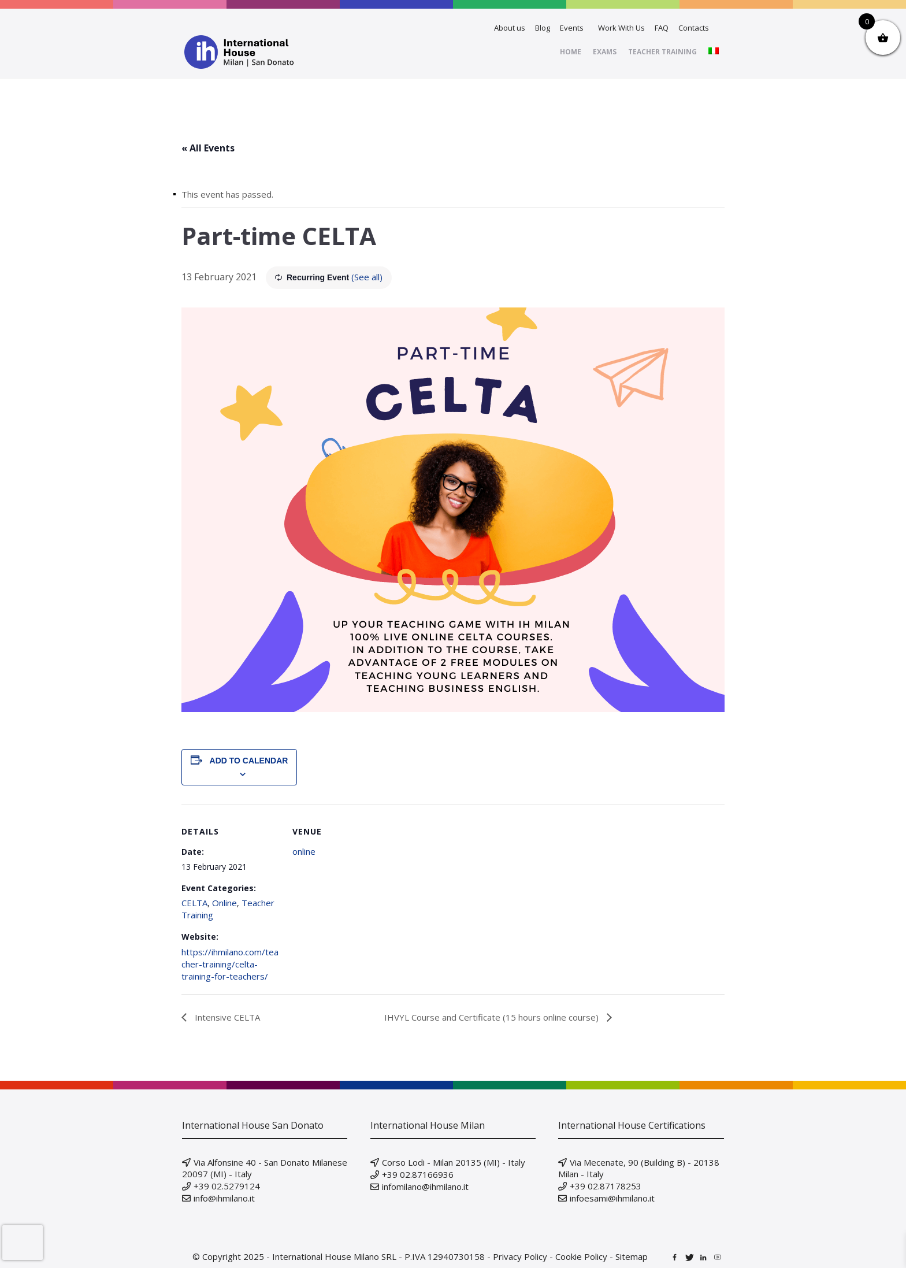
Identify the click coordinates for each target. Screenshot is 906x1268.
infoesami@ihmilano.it (612, 1198)
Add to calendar (249, 760)
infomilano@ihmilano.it (425, 1186)
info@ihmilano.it (224, 1198)
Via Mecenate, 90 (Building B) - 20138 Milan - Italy (638, 1168)
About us (509, 28)
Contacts (693, 28)
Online (224, 903)
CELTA (194, 903)
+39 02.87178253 (605, 1186)
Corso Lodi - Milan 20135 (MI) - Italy (453, 1162)
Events (572, 28)
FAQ (662, 28)
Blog (542, 28)
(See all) (367, 277)
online (303, 851)
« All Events (208, 148)
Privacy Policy (520, 1256)
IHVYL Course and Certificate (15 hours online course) (492, 1017)
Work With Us (621, 28)
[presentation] (22, 1242)
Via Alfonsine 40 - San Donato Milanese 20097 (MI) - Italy (264, 1168)
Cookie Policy (581, 1256)
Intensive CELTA (226, 1017)
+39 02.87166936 (418, 1174)
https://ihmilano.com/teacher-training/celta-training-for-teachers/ (230, 964)
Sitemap (631, 1256)
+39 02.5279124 (227, 1186)
